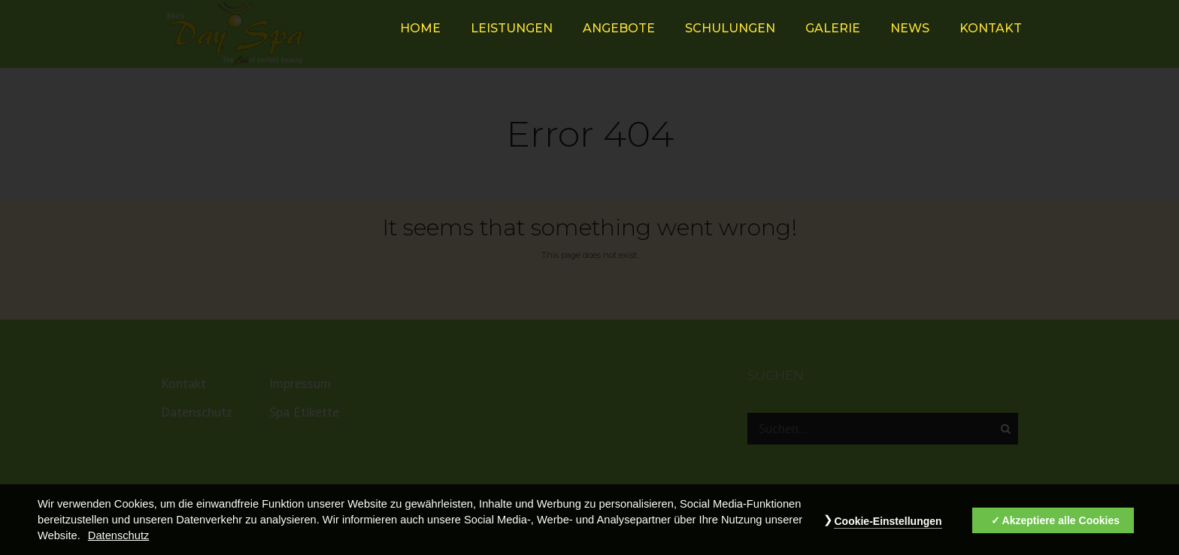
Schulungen (730, 28)
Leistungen (512, 28)
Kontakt (990, 28)
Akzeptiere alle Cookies (1061, 530)
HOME (420, 28)
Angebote (619, 28)
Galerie (832, 28)
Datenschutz (118, 545)
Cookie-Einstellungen (887, 531)
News (909, 28)
